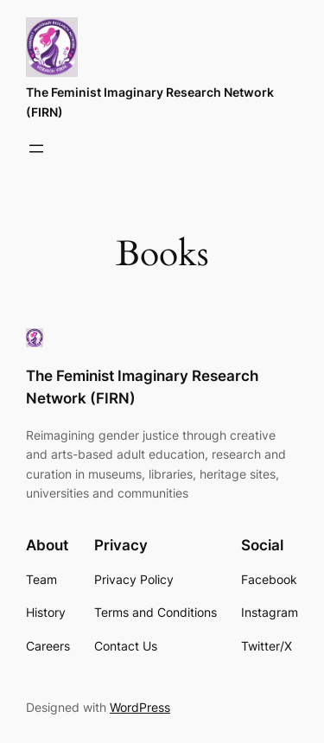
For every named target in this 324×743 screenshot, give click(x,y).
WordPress (140, 707)
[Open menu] (36, 148)
